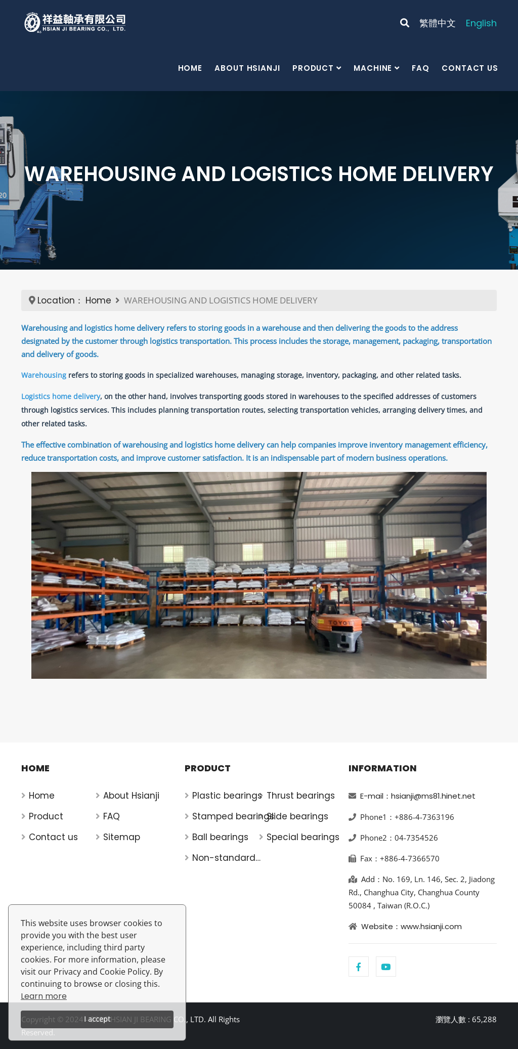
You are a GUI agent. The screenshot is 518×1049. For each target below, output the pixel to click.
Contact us (470, 68)
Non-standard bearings (223, 858)
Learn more (44, 996)
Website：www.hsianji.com (411, 926)
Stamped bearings (233, 816)
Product (313, 68)
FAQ (420, 68)
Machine (373, 68)
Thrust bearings (301, 796)
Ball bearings (220, 837)
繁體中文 (437, 23)
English (481, 23)
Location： (60, 300)
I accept (97, 1019)
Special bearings (303, 837)
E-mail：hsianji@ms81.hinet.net (418, 796)
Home (190, 68)
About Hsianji (247, 68)
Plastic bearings (227, 796)
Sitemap (121, 837)
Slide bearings (297, 816)
